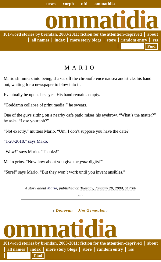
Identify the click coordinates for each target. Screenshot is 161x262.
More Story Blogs (85, 40)
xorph (68, 3)
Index (60, 40)
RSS (155, 40)
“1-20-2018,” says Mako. (26, 141)
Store (111, 40)
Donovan (64, 210)
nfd (84, 3)
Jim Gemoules (91, 210)
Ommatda (101, 19)
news (50, 3)
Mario (52, 188)
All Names (40, 40)
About (152, 34)
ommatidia (105, 3)
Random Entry (134, 40)
